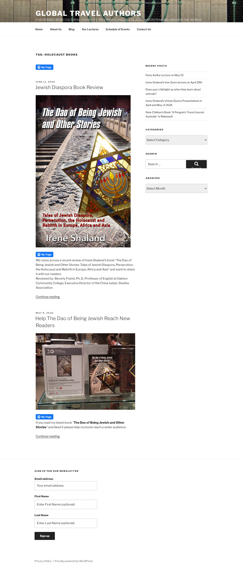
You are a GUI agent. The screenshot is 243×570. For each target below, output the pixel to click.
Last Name (41, 515)
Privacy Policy (43, 561)
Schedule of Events (118, 29)
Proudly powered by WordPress (74, 561)
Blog (72, 29)
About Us (56, 29)
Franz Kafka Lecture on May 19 (164, 75)
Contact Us (144, 29)
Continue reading (48, 297)
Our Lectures (90, 29)
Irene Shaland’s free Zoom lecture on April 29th (174, 82)
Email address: (66, 483)
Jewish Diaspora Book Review (69, 87)
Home (39, 29)
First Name (42, 496)
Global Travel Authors (88, 13)
